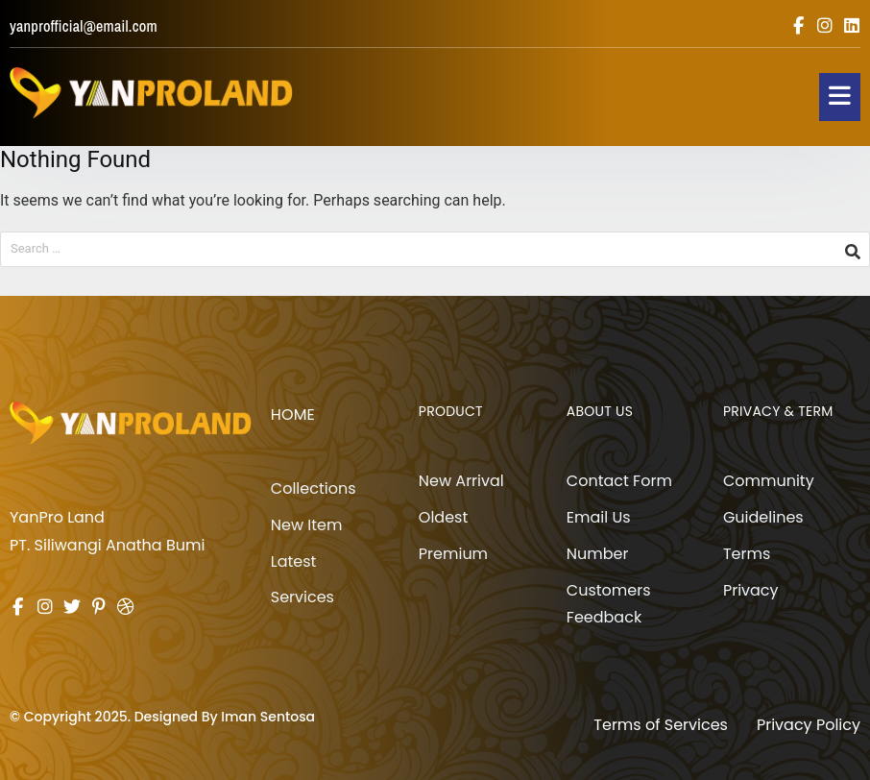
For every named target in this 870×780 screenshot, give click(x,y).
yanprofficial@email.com (83, 26)
